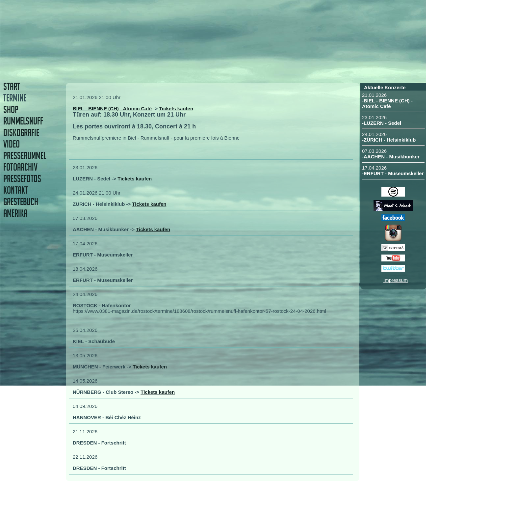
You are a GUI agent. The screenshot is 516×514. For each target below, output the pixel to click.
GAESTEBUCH (20, 201)
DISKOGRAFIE (21, 132)
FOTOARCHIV (20, 167)
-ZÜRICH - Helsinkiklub (389, 140)
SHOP (10, 109)
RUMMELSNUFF (23, 121)
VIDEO (11, 144)
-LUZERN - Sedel (381, 123)
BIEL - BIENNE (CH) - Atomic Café (112, 108)
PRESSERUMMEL (24, 155)
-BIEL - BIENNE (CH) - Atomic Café (387, 103)
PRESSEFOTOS (22, 178)
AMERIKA (15, 213)
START (11, 86)
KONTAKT (15, 190)
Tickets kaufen (176, 108)
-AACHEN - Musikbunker (391, 156)
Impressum (395, 280)
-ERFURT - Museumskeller (393, 173)
